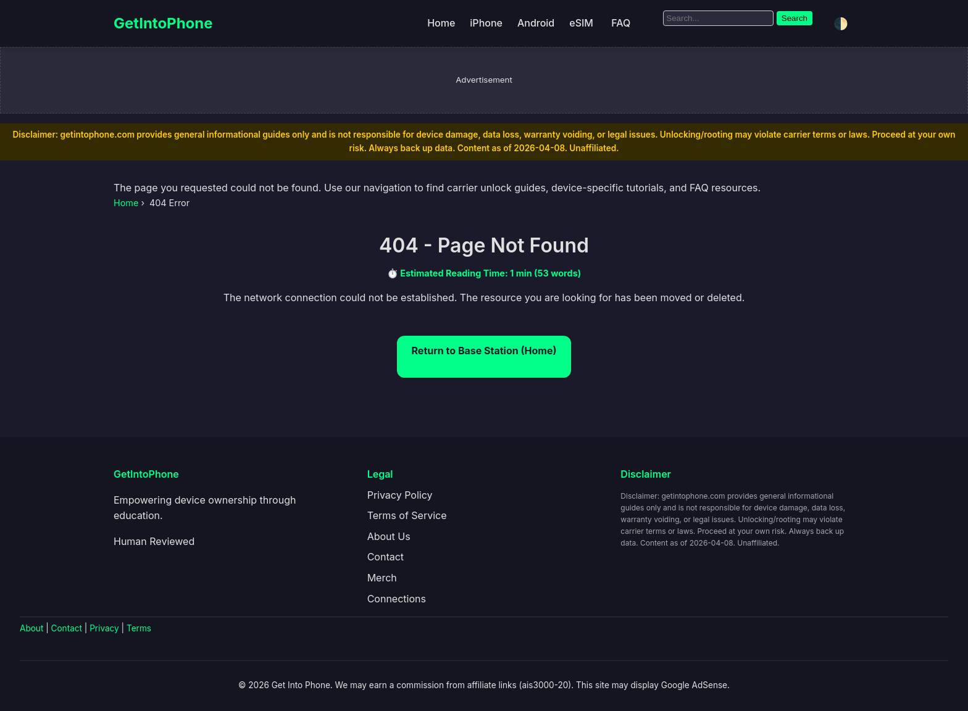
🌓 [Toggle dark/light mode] (840, 23)
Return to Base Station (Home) (484, 350)
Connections (396, 598)
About (31, 628)
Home (441, 23)
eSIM (581, 23)
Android (535, 23)
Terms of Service (407, 515)
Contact (385, 557)
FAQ (620, 23)
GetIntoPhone (163, 23)
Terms (139, 628)
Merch (382, 578)
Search (794, 18)
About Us (389, 536)
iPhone (486, 23)
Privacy (104, 628)
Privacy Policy (400, 495)
